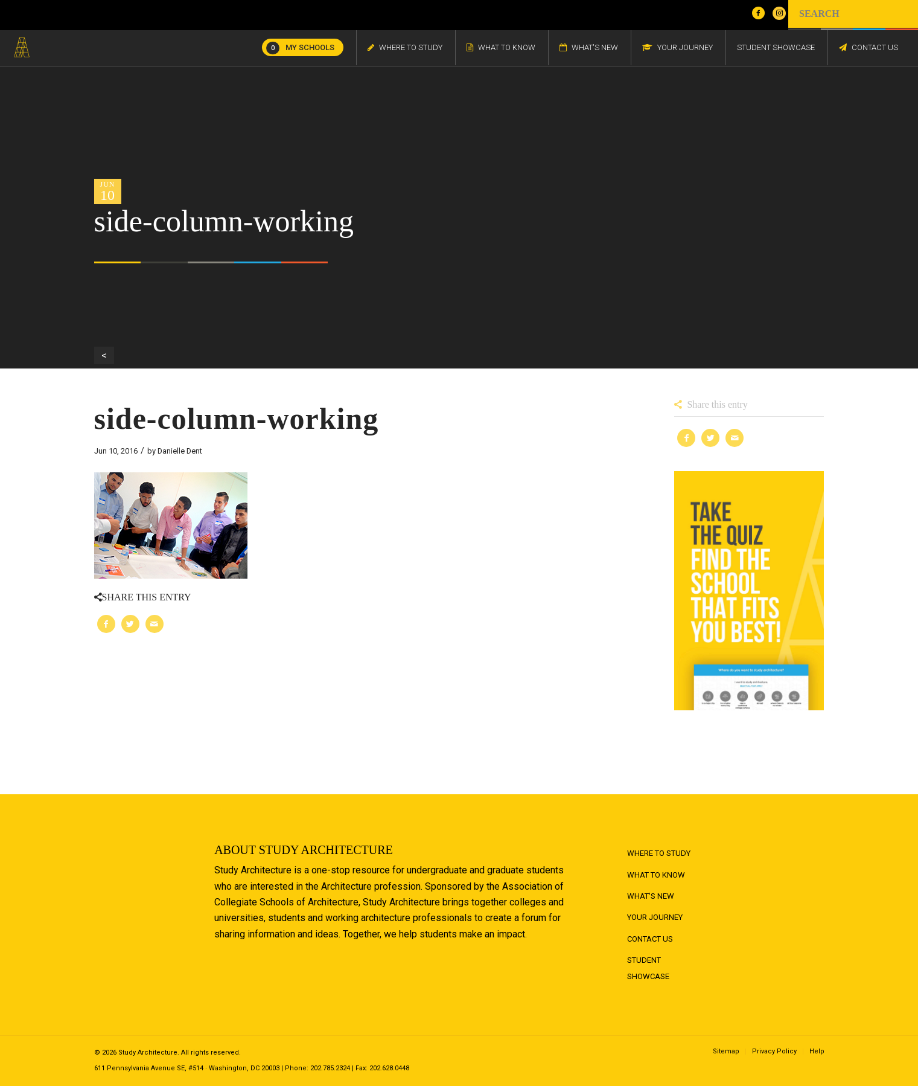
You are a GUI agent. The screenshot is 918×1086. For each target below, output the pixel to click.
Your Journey (655, 917)
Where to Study (658, 853)
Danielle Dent (180, 450)
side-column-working (236, 418)
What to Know (656, 874)
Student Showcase (648, 968)
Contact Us (650, 938)
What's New (650, 896)
